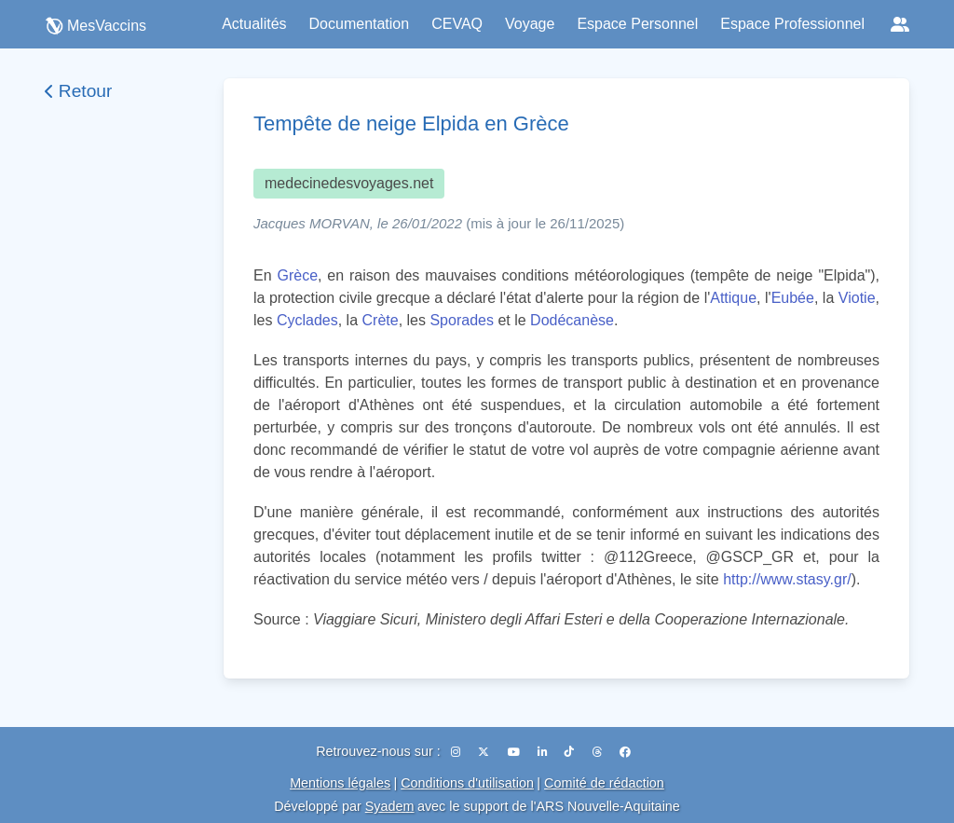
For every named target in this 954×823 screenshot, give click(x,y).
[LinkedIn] (543, 752)
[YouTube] (515, 752)
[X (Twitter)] (484, 752)
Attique (733, 298)
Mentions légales (340, 782)
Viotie (857, 298)
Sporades (461, 320)
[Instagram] (456, 752)
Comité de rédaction (604, 782)
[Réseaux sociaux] (900, 24)
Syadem (390, 806)
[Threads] (598, 752)
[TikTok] (570, 752)
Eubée (792, 298)
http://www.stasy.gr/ (787, 579)
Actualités (254, 24)
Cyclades (307, 320)
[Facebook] (625, 752)
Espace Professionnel (792, 24)
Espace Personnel (637, 24)
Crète (380, 320)
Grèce (297, 275)
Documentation (359, 24)
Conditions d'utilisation (467, 782)
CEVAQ (457, 24)
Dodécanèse (572, 320)
